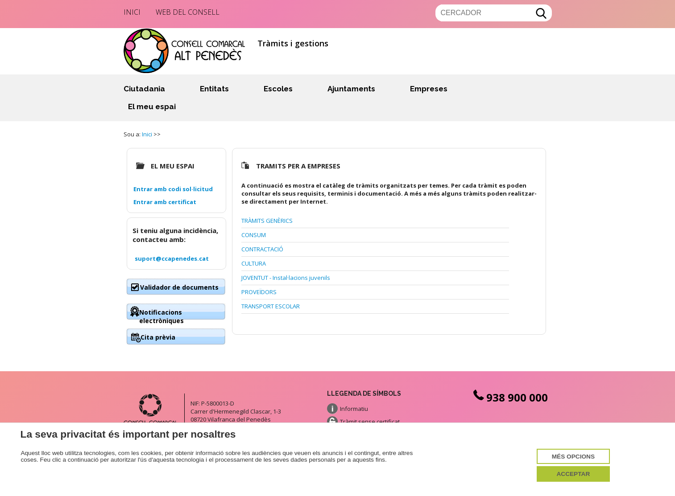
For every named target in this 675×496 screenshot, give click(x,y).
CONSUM (253, 235)
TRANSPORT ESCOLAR (270, 306)
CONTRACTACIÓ (262, 249)
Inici (132, 12)
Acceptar (573, 474)
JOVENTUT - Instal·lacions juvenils (285, 278)
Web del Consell (187, 12)
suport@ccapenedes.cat (172, 258)
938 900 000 (510, 397)
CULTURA (253, 263)
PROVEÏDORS (259, 292)
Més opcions (573, 456)
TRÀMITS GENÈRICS (267, 221)
